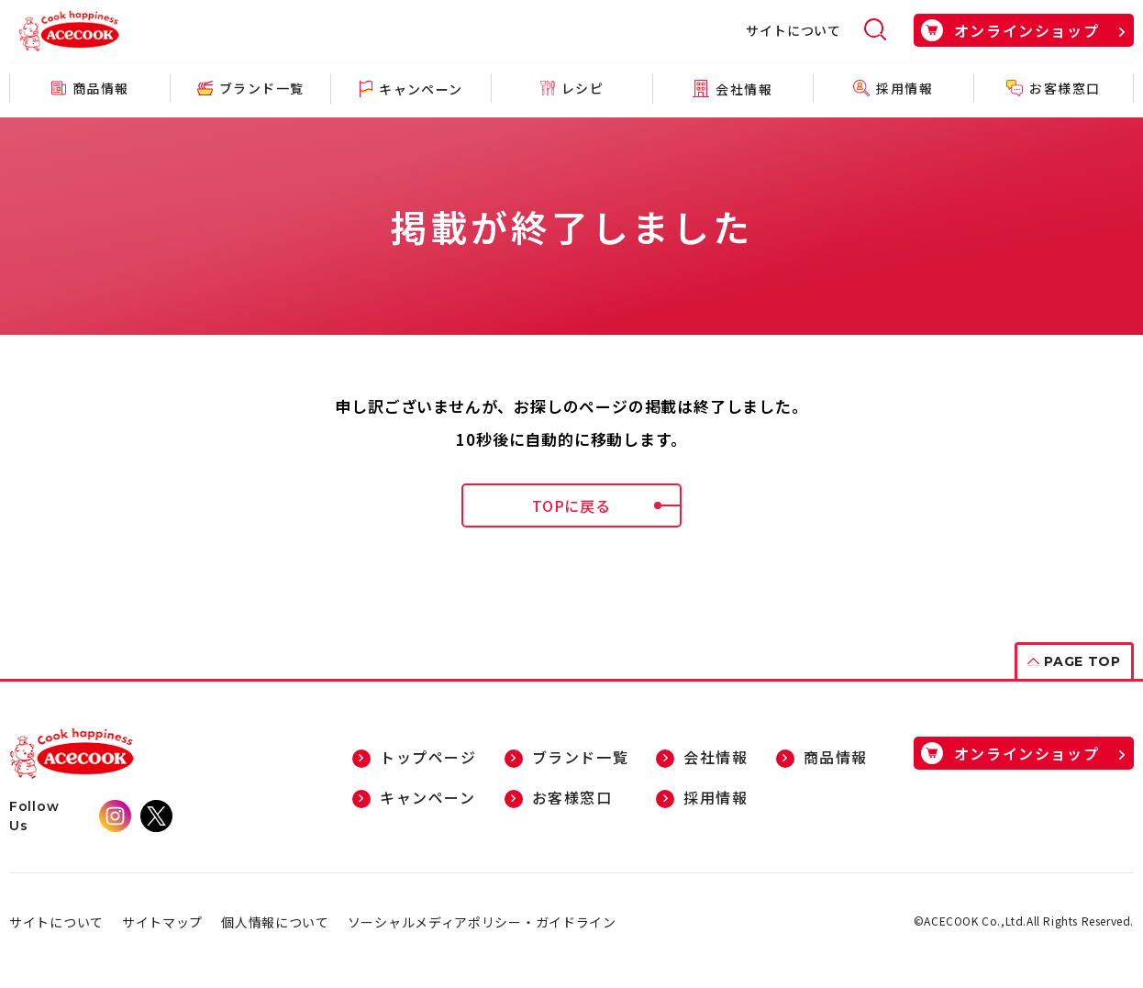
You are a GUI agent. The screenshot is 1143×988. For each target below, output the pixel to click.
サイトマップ (162, 922)
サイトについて (793, 30)
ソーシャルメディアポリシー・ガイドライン (482, 922)
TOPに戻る (607, 505)
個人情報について (275, 922)
